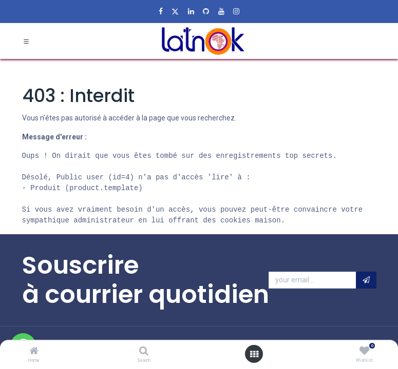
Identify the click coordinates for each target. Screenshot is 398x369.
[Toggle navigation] (26, 42)
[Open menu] (254, 354)
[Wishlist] (364, 351)
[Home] (34, 351)
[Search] (143, 351)
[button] (366, 281)
